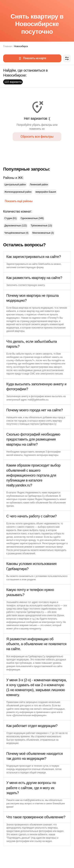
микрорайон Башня (46, 191)
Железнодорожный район (18, 191)
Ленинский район (39, 184)
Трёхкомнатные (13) (41, 225)
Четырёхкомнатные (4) (16, 232)
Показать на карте (32, 58)
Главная (7, 46)
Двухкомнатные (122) (15, 225)
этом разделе (29, 579)
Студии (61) (10, 218)
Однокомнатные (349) (32, 218)
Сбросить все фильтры (37, 136)
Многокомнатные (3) (43, 232)
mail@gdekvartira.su (38, 399)
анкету (41, 285)
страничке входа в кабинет (37, 357)
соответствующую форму (30, 267)
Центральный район (15, 184)
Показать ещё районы (19, 201)
